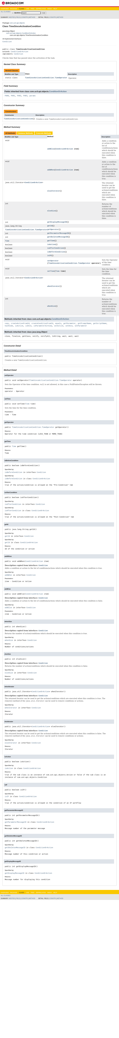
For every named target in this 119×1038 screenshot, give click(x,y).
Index (49, 9)
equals (58, 324)
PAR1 (13, 96)
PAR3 (25, 96)
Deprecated (41, 9)
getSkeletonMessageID (57, 237)
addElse (50, 149)
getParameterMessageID (58, 233)
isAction (51, 245)
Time (7, 241)
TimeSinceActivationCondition (18, 119)
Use (27, 9)
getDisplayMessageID (57, 222)
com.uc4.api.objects (17, 23)
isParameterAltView (43, 326)
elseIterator (53, 191)
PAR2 (19, 96)
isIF (49, 256)
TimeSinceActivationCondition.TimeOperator (46, 78)
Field (18, 17)
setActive (58, 326)
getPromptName (84, 324)
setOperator (52, 261)
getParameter (69, 324)
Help (55, 9)
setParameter (81, 326)
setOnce (69, 326)
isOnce (28, 326)
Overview (5, 9)
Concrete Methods (43, 133)
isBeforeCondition (56, 252)
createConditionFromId (42, 324)
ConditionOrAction (19, 52)
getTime (50, 241)
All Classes (6, 12)
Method (32, 17)
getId (49, 226)
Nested (12, 17)
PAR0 (7, 96)
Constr (24, 17)
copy (7, 324)
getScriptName (100, 324)
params (32, 96)
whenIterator (53, 287)
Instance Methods (25, 133)
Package (13, 9)
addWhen (50, 170)
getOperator (52, 230)
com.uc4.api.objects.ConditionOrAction (21, 33)
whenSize (51, 307)
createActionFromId (20, 324)
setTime (50, 272)
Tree (32, 9)
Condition (7, 41)
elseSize (51, 211)
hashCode (9, 326)
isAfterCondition (55, 249)
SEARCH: (17, 13)
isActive (19, 326)
